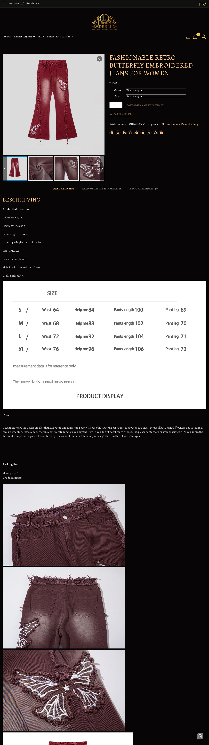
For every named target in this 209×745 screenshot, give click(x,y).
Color (117, 90)
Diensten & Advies (58, 36)
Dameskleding (189, 124)
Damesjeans (173, 124)
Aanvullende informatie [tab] (102, 188)
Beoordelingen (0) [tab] (144, 188)
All (162, 124)
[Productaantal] (115, 105)
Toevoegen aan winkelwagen (146, 105)
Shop (41, 36)
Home (7, 36)
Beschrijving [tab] (63, 188)
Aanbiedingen (23, 36)
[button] (120, 113)
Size (117, 96)
